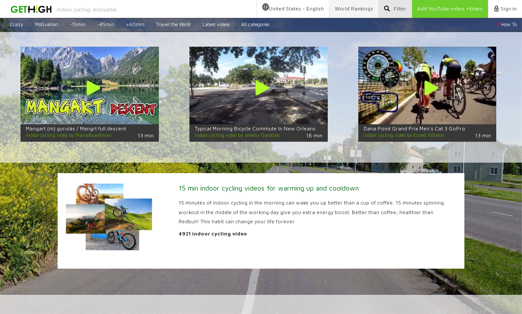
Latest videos (216, 24)
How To (507, 24)
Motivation (46, 24)
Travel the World (173, 24)
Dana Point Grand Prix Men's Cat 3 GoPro (414, 128)
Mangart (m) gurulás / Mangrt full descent (76, 128)
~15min (78, 24)
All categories (255, 24)
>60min (135, 24)
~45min (105, 24)
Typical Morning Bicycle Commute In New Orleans (255, 128)
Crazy (16, 24)
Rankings (354, 8)
